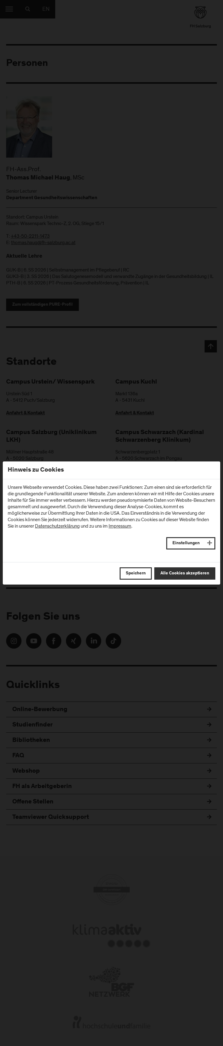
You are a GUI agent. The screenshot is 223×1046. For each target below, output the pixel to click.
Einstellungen (186, 543)
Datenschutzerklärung (57, 526)
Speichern (136, 573)
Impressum (120, 526)
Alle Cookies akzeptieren (184, 573)
